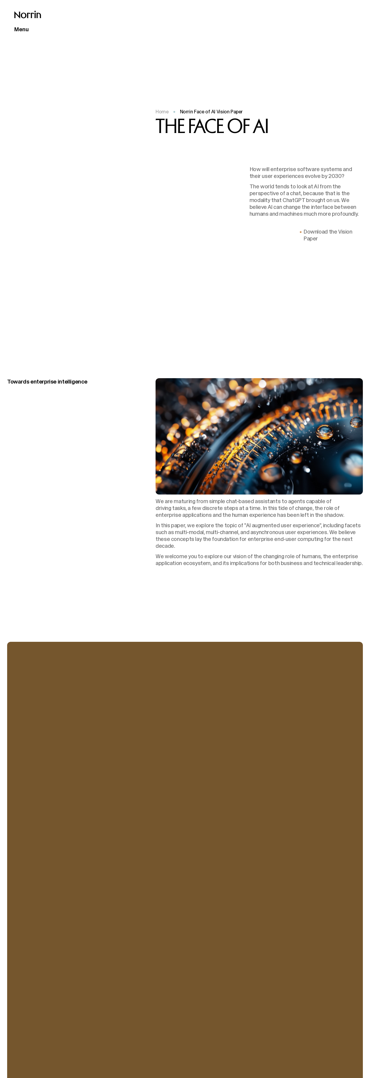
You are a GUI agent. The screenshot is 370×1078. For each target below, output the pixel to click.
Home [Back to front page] (162, 111)
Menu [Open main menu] (21, 29)
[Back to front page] (27, 14)
